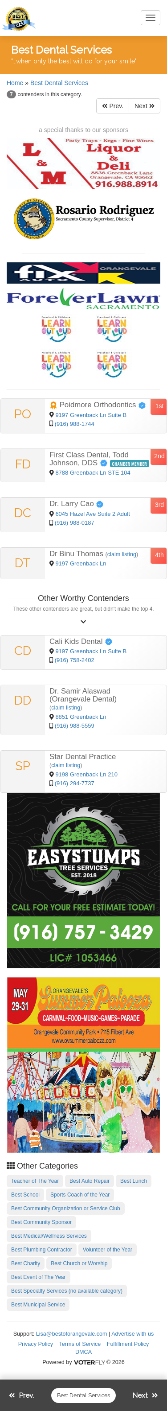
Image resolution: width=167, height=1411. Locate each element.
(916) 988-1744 (74, 424)
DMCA (83, 1352)
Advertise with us (132, 1334)
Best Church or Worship (79, 1263)
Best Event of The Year (38, 1277)
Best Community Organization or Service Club (65, 1208)
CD (22, 650)
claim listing (121, 554)
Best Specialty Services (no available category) (66, 1291)
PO (22, 414)
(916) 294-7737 (74, 783)
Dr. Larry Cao (76, 503)
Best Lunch (133, 1181)
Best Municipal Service (38, 1305)
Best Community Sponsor (41, 1222)
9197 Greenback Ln (80, 563)
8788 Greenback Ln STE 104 (92, 472)
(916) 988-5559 (74, 725)
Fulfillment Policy (128, 1344)
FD (23, 464)
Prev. (112, 105)
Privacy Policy (35, 1344)
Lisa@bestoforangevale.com (71, 1334)
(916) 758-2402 (74, 660)
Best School (25, 1195)
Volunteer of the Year (107, 1250)
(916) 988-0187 (74, 522)
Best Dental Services (59, 82)
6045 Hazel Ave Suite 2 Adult (92, 514)
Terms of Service (80, 1344)
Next (144, 105)
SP (22, 766)
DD (22, 700)
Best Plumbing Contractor (41, 1250)
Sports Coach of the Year (80, 1195)
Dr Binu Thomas (77, 554)
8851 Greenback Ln (80, 716)
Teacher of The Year (35, 1181)
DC (22, 513)
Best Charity (25, 1263)
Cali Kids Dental (81, 641)
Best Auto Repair (89, 1181)
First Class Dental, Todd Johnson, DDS (89, 459)
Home (15, 82)
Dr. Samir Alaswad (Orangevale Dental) (83, 695)
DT (23, 563)
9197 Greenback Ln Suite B (90, 415)
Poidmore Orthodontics (97, 405)
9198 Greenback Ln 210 (86, 774)
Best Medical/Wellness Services (49, 1236)
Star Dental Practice (82, 756)
